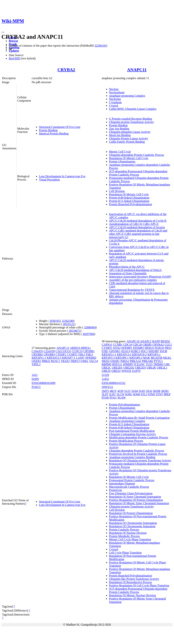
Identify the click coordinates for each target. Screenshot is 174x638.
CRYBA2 (66, 69)
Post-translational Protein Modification (132, 430)
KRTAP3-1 (154, 354)
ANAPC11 (137, 69)
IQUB (163, 351)
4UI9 (120, 391)
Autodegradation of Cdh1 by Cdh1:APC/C (134, 224)
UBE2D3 (140, 367)
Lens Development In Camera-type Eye (62, 176)
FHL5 (89, 354)
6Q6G (128, 394)
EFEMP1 (126, 347)
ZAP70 (136, 370)
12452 (105, 378)
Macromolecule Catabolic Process (129, 486)
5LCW (120, 394)
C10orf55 (37, 351)
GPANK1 (115, 351)
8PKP (167, 394)
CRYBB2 (37, 354)
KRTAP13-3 (54, 357)
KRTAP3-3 (108, 357)
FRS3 (168, 347)
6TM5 (151, 394)
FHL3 (81, 354)
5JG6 (149, 391)
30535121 (68, 324)
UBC (167, 364)
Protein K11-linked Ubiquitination (129, 200)
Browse (13, 40)
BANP (156, 341)
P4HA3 (124, 361)
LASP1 (80, 357)
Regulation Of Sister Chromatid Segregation (135, 496)
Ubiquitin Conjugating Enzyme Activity (132, 434)
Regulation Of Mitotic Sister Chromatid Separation (139, 503)
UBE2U (116, 370)
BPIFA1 (86, 347)
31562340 (68, 320)
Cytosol (113, 105)
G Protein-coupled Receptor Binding (130, 118)
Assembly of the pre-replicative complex (133, 279)
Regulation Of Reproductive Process (130, 582)
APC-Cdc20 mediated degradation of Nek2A (135, 270)
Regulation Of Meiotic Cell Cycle (129, 194)
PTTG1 (158, 361)
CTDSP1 (61, 354)
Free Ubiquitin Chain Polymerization (131, 493)
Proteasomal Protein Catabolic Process (131, 480)
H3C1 (144, 351)
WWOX (126, 370)
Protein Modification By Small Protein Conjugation (139, 417)
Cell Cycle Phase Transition (125, 552)
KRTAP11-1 (39, 357)
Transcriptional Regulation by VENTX (132, 289)
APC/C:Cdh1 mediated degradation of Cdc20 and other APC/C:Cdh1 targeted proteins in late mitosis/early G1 (138, 234)
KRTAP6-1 (122, 357)
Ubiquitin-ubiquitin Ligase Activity (130, 131)
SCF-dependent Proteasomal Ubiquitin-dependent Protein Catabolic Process (138, 173)
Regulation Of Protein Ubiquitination (131, 513)
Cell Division (117, 191)
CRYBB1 (89, 351)
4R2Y (113, 391)
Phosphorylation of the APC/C (127, 266)
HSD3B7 (154, 351)
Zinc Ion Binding (119, 128)
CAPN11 (107, 344)
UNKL (85, 361)
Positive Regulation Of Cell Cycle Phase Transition (139, 585)
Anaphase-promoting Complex (127, 95)
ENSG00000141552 (114, 383)
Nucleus (114, 89)
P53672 (36, 387)
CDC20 (137, 344)
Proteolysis (115, 490)
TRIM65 (158, 364)
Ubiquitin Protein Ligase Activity (128, 138)
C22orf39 (49, 351)
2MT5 (105, 391)
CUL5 (168, 344)
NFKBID (90, 357)
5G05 (142, 391)
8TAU (113, 397)
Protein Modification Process (126, 440)
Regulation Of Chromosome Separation (132, 526)
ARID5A (75, 347)
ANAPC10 (133, 341)
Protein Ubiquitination (122, 161)
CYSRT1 (72, 354)
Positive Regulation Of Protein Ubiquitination (136, 499)
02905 (35, 378)
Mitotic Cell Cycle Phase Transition (130, 539)
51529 (105, 374)
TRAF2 (65, 361)
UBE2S (106, 370)
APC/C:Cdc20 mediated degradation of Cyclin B (137, 220)
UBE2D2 (128, 367)
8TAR (105, 397)
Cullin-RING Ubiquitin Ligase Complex (132, 108)
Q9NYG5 (107, 387)
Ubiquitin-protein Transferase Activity (131, 122)
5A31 (127, 391)
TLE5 (149, 364)
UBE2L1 (162, 367)
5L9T (105, 394)
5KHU (165, 391)
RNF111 (117, 364)
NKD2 (106, 361)
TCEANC (139, 364)
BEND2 (165, 341)
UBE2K (151, 367)
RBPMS (106, 364)
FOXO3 (159, 347)
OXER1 (36, 361)
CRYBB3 (49, 354)
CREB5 (147, 344)
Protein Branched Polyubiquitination (130, 204)
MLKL (167, 357)
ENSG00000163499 (43, 383)
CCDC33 (77, 351)
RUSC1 (55, 361)
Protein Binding (48, 130)
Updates (14, 50)
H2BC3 (135, 351)
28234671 (75, 330)
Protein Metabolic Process (124, 536)
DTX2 (117, 347)
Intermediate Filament (122, 483)
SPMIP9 (128, 364)
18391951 (55, 320)
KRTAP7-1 (68, 357)
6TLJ (144, 394)
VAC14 (93, 361)
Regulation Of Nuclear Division (128, 532)
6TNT (159, 394)
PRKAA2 (135, 361)
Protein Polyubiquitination (124, 404)
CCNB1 (118, 344)
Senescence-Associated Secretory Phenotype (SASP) (140, 276)
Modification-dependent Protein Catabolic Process (138, 437)
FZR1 (105, 351)
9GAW (121, 397)
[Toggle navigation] (2, 32)
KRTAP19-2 (139, 354)
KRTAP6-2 (136, 357)
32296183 (100, 45)
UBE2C (106, 367)
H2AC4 (125, 351)
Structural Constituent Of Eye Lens (59, 126)
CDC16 (127, 344)
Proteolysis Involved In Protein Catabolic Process (138, 453)
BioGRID (14, 58)
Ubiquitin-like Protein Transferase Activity (134, 578)
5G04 (134, 391)
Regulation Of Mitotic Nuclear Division (132, 595)
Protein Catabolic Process (124, 529)
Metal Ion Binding (120, 135)
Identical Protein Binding (54, 133)
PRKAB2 (147, 361)
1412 (35, 374)
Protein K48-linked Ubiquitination (129, 197)
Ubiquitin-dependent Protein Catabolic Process (136, 154)
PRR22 (46, 361)
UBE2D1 (117, 367)
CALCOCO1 (63, 351)
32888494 (90, 327)
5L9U (112, 394)
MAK (146, 357)
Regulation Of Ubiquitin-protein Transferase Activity (140, 460)
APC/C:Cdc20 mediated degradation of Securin (137, 227)
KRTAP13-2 (124, 354)
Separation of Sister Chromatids (128, 273)
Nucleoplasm (116, 92)
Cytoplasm (115, 102)
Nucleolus (115, 99)
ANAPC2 (145, 341)
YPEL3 (36, 364)
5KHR (156, 391)
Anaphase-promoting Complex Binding (132, 457)
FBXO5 (149, 347)
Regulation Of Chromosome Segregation (133, 523)
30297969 (88, 334)
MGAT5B (156, 357)
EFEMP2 (138, 347)
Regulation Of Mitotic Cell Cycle (128, 158)
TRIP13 (75, 361)
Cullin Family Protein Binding (127, 141)
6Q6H (136, 394)
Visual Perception (49, 179)
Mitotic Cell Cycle (120, 151)
